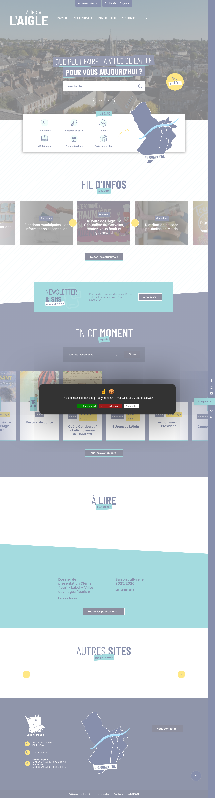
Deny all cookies (110, 406)
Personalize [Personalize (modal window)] (131, 406)
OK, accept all (87, 406)
